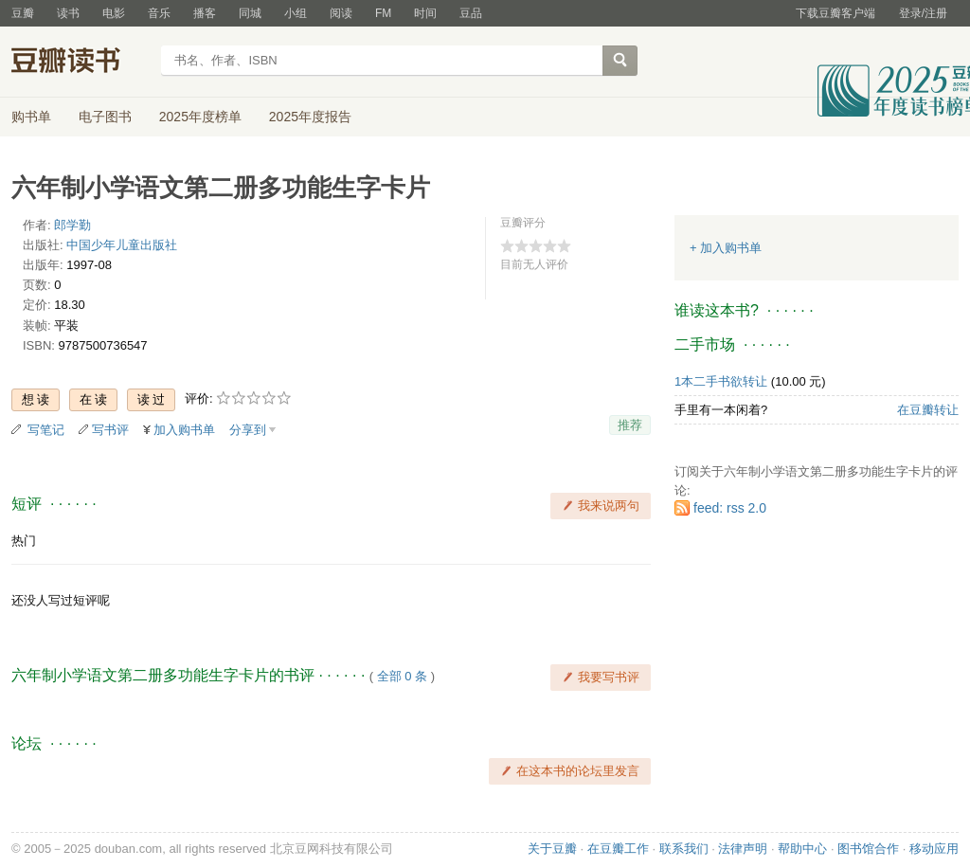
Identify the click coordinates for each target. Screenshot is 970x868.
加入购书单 (184, 430)
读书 (68, 13)
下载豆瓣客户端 (835, 13)
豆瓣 (22, 13)
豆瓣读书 (80, 62)
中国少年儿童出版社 (121, 245)
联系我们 (684, 848)
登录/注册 (923, 13)
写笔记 (45, 430)
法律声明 (742, 848)
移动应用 (934, 848)
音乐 (159, 13)
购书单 (31, 116)
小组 (295, 13)
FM (383, 13)
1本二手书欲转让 (720, 381)
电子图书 (105, 116)
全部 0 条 (402, 676)
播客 (204, 13)
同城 (250, 13)
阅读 (341, 13)
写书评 (110, 430)
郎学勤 (72, 225)
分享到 (247, 430)
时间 (425, 13)
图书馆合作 (868, 848)
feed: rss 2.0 (729, 507)
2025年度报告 (310, 116)
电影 (113, 13)
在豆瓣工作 (618, 848)
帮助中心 (802, 848)
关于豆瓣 (552, 848)
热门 (23, 540)
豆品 (470, 13)
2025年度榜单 (200, 116)
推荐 (630, 425)
